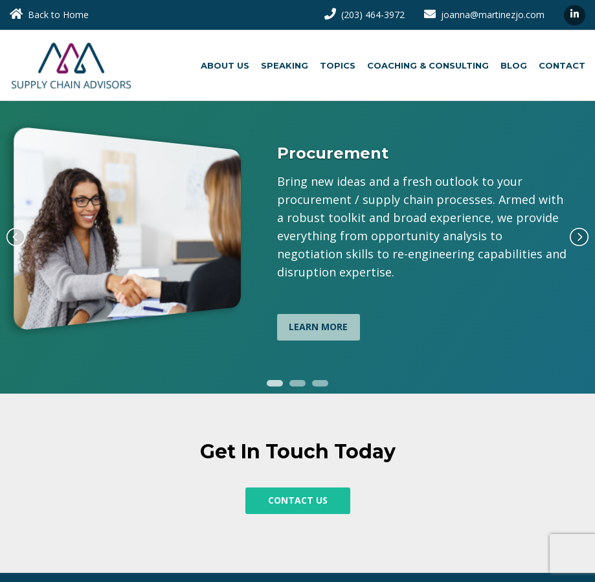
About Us (225, 65)
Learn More (318, 326)
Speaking (284, 65)
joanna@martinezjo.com (484, 14)
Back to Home (49, 14)
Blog (513, 65)
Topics (337, 65)
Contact (562, 65)
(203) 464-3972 (364, 14)
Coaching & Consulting (428, 65)
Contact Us (298, 500)
